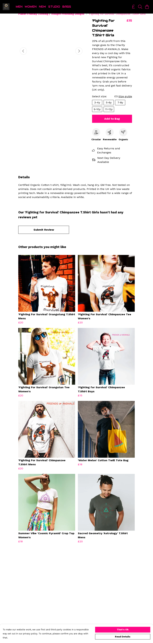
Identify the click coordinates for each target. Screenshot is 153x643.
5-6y (109, 106)
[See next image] (78, 55)
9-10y (97, 113)
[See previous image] (23, 55)
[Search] (140, 6)
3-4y (97, 106)
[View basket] (147, 6)
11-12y (109, 113)
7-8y (120, 106)
